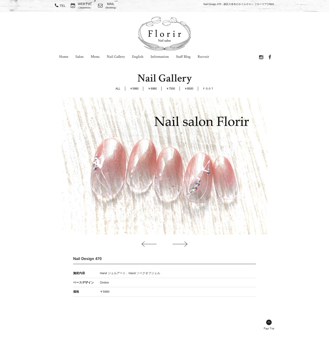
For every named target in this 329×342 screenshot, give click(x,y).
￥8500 (188, 88)
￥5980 (134, 88)
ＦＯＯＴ (208, 88)
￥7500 (170, 88)
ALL (117, 88)
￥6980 (152, 88)
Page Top (269, 328)
